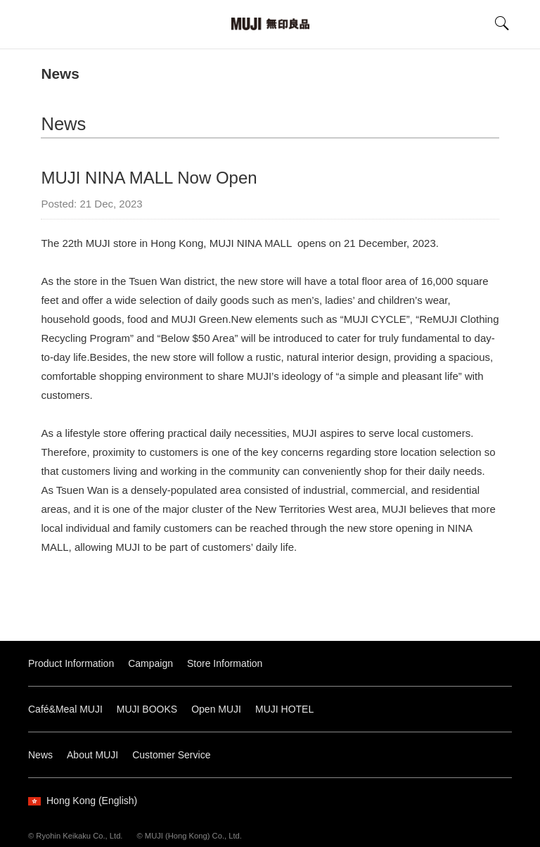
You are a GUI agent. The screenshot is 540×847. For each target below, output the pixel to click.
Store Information (224, 663)
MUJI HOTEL (284, 709)
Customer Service (171, 754)
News (60, 73)
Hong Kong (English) (82, 800)
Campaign (150, 663)
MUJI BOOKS (147, 709)
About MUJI (92, 754)
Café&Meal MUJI (65, 709)
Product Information (71, 663)
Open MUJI (216, 709)
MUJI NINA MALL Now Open (149, 177)
